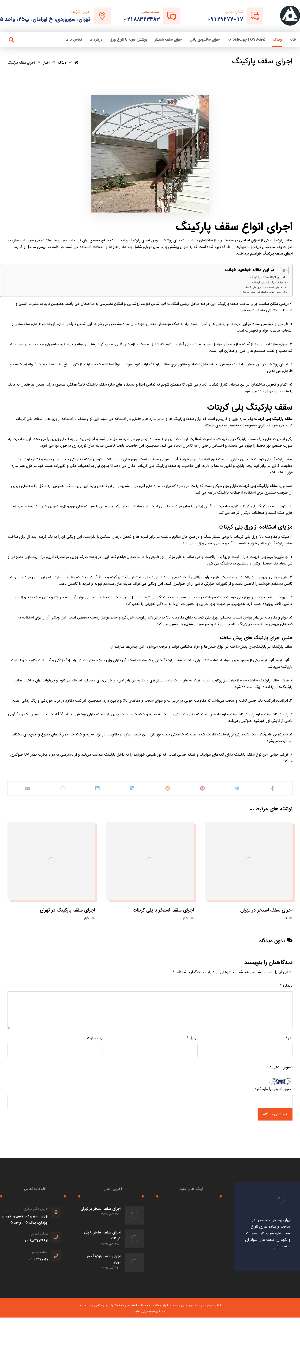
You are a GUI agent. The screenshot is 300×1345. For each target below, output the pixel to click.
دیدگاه (286, 986)
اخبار (284, 918)
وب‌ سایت (94, 1038)
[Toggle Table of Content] (282, 270)
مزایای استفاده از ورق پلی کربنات (263, 288)
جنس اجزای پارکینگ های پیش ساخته (262, 292)
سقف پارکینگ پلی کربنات (267, 282)
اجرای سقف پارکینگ (277, 253)
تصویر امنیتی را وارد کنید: (273, 1089)
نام (288, 1038)
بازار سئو (140, 1311)
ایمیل (192, 1038)
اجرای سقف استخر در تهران (100, 1209)
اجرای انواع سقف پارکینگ (267, 277)
